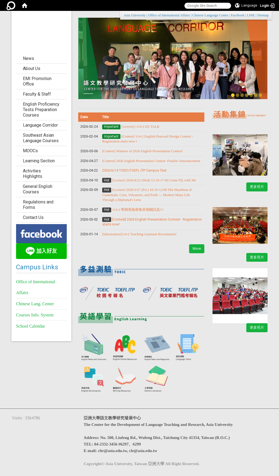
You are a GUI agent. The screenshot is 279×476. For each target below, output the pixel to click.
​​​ (151, 161)
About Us (31, 68)
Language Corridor (40, 125)
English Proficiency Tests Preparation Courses (41, 110)
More (197, 248)
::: (266, 15)
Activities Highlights (32, 173)
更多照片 (257, 187)
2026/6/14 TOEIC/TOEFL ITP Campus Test (134, 170)
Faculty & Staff (37, 94)
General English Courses (37, 189)
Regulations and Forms (38, 204)
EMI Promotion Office (37, 81)
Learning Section (39, 160)
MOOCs (30, 150)
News (28, 58)
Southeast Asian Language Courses (41, 138)
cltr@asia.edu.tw (112, 450)
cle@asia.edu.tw (143, 450)
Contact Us (33, 217)
